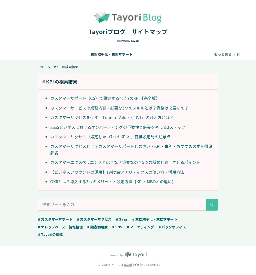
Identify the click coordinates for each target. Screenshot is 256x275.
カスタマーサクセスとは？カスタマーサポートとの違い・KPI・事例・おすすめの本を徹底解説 (131, 149)
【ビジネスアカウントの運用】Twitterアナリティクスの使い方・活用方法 (117, 172)
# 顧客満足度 (97, 226)
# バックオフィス (172, 226)
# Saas (122, 219)
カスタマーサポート (141, 54)
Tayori (128, 264)
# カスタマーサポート (55, 219)
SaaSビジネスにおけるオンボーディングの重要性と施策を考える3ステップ (117, 127)
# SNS (117, 226)
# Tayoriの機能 (50, 234)
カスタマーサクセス (179, 54)
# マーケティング (140, 226)
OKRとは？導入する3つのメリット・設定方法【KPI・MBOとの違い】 (113, 181)
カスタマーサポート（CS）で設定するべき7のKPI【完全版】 (105, 98)
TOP (41, 66)
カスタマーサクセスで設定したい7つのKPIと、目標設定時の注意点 (110, 137)
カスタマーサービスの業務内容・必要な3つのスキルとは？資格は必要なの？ (119, 108)
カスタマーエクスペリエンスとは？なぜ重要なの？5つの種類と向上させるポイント (125, 162)
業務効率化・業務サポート (49, 54)
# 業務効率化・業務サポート (154, 219)
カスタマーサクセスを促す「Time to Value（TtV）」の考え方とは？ (112, 117)
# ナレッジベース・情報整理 (60, 226)
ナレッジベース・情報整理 (97, 54)
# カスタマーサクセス (94, 219)
